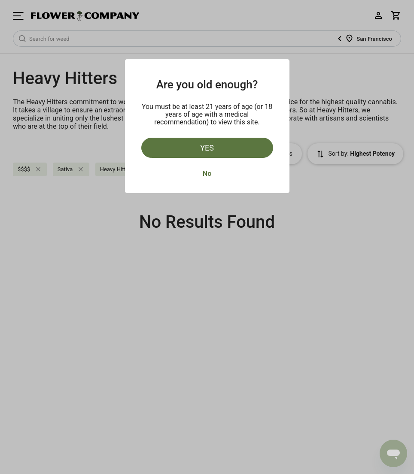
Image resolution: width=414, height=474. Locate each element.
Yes (207, 147)
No (207, 173)
